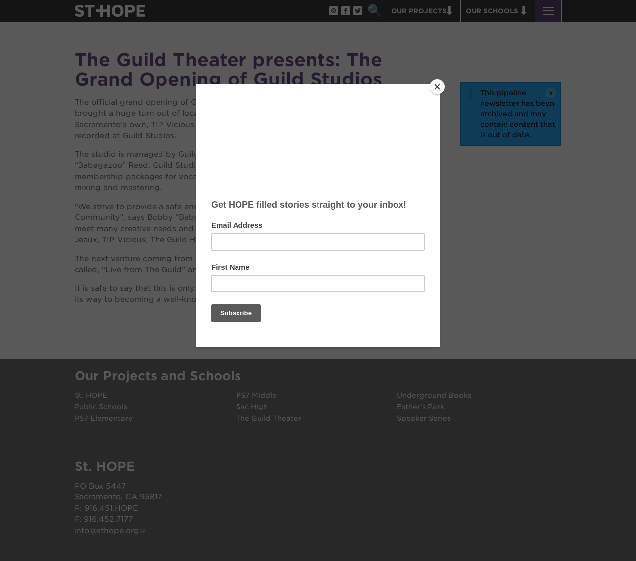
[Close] (437, 86)
